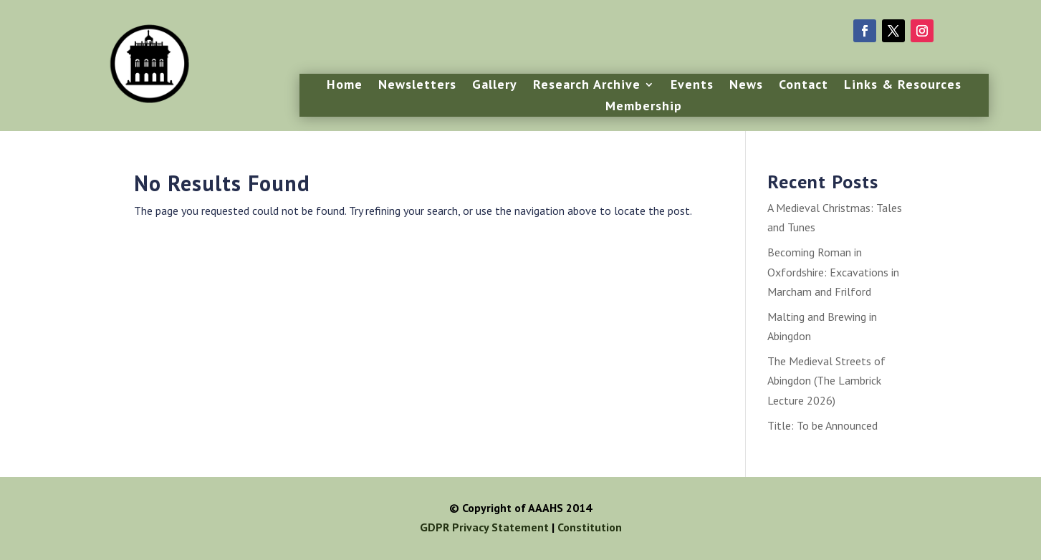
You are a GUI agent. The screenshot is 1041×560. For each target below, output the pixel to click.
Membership (643, 107)
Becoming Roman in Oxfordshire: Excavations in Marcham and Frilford (833, 271)
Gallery (494, 85)
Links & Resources (902, 85)
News (746, 85)
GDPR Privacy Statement (484, 527)
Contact (803, 85)
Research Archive (587, 85)
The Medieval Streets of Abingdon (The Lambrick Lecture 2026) (826, 380)
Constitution (589, 527)
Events (692, 85)
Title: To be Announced (822, 425)
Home (345, 85)
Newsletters (417, 85)
